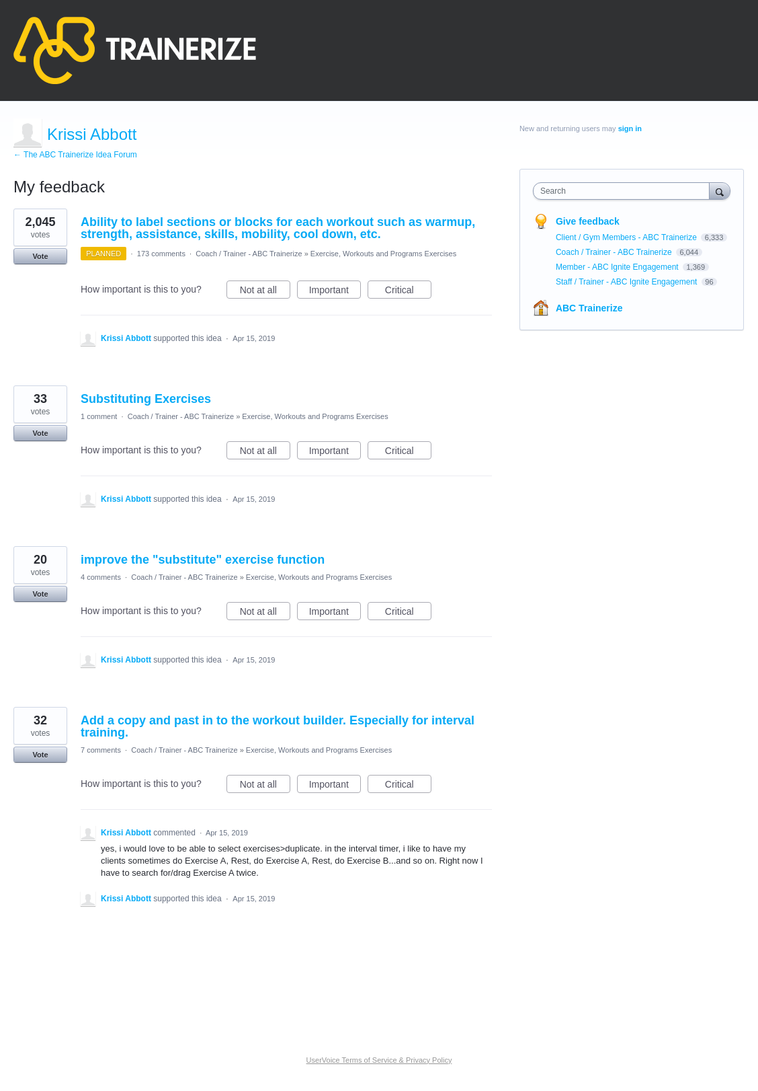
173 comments (161, 254)
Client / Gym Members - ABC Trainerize (627, 237)
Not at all (265, 292)
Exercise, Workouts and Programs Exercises (383, 254)
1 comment (99, 416)
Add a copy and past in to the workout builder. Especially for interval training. (277, 726)
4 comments (101, 577)
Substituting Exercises (146, 399)
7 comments (101, 750)
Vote (40, 256)
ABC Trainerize (589, 308)
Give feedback (588, 221)
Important (335, 292)
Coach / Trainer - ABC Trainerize (249, 254)
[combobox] (625, 191)
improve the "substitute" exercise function (203, 559)
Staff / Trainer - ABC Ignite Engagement (628, 282)
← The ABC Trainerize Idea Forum (75, 154)
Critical (408, 292)
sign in (630, 128)
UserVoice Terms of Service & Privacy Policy (379, 1060)
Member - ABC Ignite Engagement (618, 267)
